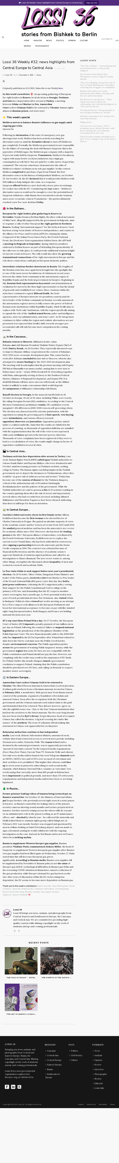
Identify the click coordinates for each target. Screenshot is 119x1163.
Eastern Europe (53, 1064)
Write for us (91, 1104)
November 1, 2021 (26, 75)
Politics (73, 1051)
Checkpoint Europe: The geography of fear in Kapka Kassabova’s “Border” (97, 111)
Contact (81, 1104)
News (39, 75)
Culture (73, 1060)
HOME (26, 40)
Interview (98, 1069)
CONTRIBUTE (107, 39)
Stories (97, 1078)
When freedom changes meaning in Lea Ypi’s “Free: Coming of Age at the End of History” (98, 139)
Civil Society (75, 1055)
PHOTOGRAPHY (42, 46)
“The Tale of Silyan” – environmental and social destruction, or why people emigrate (22, 978)
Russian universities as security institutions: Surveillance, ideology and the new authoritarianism (97, 93)
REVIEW (27, 46)
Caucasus (50, 1051)
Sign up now (91, 3)
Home (112, 1104)
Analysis (97, 1055)
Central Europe (53, 1060)
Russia (49, 1069)
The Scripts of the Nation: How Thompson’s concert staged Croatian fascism (57, 978)
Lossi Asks (98, 1088)
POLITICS (60, 40)
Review (97, 1064)
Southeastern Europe (52, 1076)
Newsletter (103, 1104)
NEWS (49, 40)
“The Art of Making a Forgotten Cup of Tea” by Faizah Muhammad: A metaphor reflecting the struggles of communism (22, 1014)
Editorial (98, 1083)
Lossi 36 (8, 75)
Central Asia (51, 1055)
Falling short (85, 122)
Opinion (97, 1060)
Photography (100, 1074)
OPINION (72, 40)
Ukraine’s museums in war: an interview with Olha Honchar (97, 117)
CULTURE (84, 40)
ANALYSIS (37, 40)
